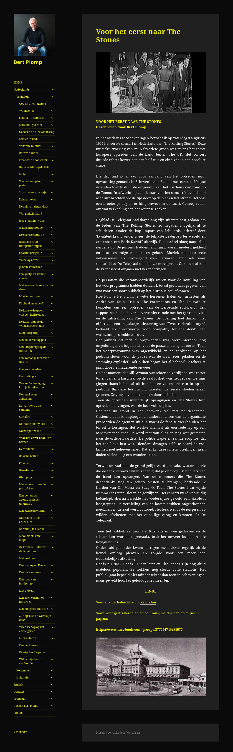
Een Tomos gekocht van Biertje (34, 360)
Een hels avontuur (31, 572)
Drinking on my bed (32, 424)
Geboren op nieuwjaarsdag (36, 132)
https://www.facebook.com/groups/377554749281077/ (139, 629)
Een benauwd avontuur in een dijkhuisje (29, 500)
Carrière (24, 417)
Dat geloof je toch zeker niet (30, 520)
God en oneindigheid (32, 104)
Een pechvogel (28, 645)
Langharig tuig (28, 333)
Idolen (23, 174)
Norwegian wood (30, 431)
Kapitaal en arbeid (31, 303)
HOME (18, 82)
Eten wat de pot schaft (33, 160)
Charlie (24, 463)
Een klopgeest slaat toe (33, 609)
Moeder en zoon (29, 296)
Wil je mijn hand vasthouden (30, 661)
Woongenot (26, 111)
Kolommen (23, 670)
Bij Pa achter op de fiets (34, 167)
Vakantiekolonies (30, 146)
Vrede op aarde (29, 260)
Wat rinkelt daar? (30, 213)
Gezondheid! (27, 449)
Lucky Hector (28, 638)
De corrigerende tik (31, 235)
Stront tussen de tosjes (33, 192)
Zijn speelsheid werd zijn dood (35, 618)
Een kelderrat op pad (32, 340)
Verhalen (22, 97)
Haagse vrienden (30, 369)
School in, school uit (32, 118)
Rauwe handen (29, 153)
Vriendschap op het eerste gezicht (31, 629)
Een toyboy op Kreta (32, 565)
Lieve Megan (27, 590)
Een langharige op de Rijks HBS (32, 349)
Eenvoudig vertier (30, 125)
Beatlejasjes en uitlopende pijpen (30, 244)
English (18, 684)
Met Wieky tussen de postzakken (32, 486)
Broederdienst (28, 470)
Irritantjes (23, 677)
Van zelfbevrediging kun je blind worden (32, 385)
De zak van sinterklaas (33, 206)
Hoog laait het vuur (32, 221)
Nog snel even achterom (28, 396)
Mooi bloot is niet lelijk (30, 538)
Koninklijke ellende (31, 529)
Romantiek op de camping (30, 408)
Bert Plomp (28, 61)
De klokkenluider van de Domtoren (33, 549)
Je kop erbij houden (31, 228)
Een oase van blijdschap (27, 581)
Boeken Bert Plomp (26, 706)
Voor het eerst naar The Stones (35, 440)
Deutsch (19, 692)
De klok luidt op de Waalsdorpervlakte (31, 324)
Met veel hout (28, 558)
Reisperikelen (28, 199)
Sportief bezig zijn (30, 253)
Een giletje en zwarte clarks (32, 276)
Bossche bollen (28, 456)
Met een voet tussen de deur (33, 287)
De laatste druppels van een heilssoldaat (32, 312)
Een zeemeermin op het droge (31, 600)
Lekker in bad (28, 139)
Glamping (25, 477)
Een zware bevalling (32, 511)
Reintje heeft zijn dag (32, 652)
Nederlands (22, 89)
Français (19, 699)
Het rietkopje (27, 376)
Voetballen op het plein (30, 183)
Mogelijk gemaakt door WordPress (118, 732)
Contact (18, 713)
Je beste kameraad (30, 267)
